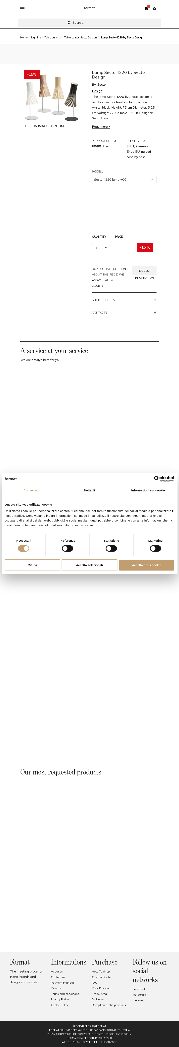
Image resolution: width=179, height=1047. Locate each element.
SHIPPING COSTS (103, 300)
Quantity (99, 236)
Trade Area (99, 994)
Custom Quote (101, 977)
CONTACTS (99, 312)
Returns (56, 988)
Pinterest (138, 1000)
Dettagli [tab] (89, 490)
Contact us (58, 977)
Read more (100, 126)
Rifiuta (32, 565)
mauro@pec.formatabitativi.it (92, 1037)
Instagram (139, 994)
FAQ (94, 982)
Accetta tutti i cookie (146, 565)
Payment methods (62, 982)
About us (57, 971)
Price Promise (101, 988)
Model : (97, 171)
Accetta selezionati (89, 565)
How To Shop (101, 971)
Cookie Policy (59, 1005)
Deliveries (98, 999)
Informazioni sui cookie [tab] (148, 490)
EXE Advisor (109, 1041)
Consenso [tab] (31, 490)
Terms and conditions (65, 994)
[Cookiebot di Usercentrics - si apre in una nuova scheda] (157, 479)
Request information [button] (144, 272)
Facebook (139, 989)
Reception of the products (109, 1005)
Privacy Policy (60, 999)
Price (119, 236)
